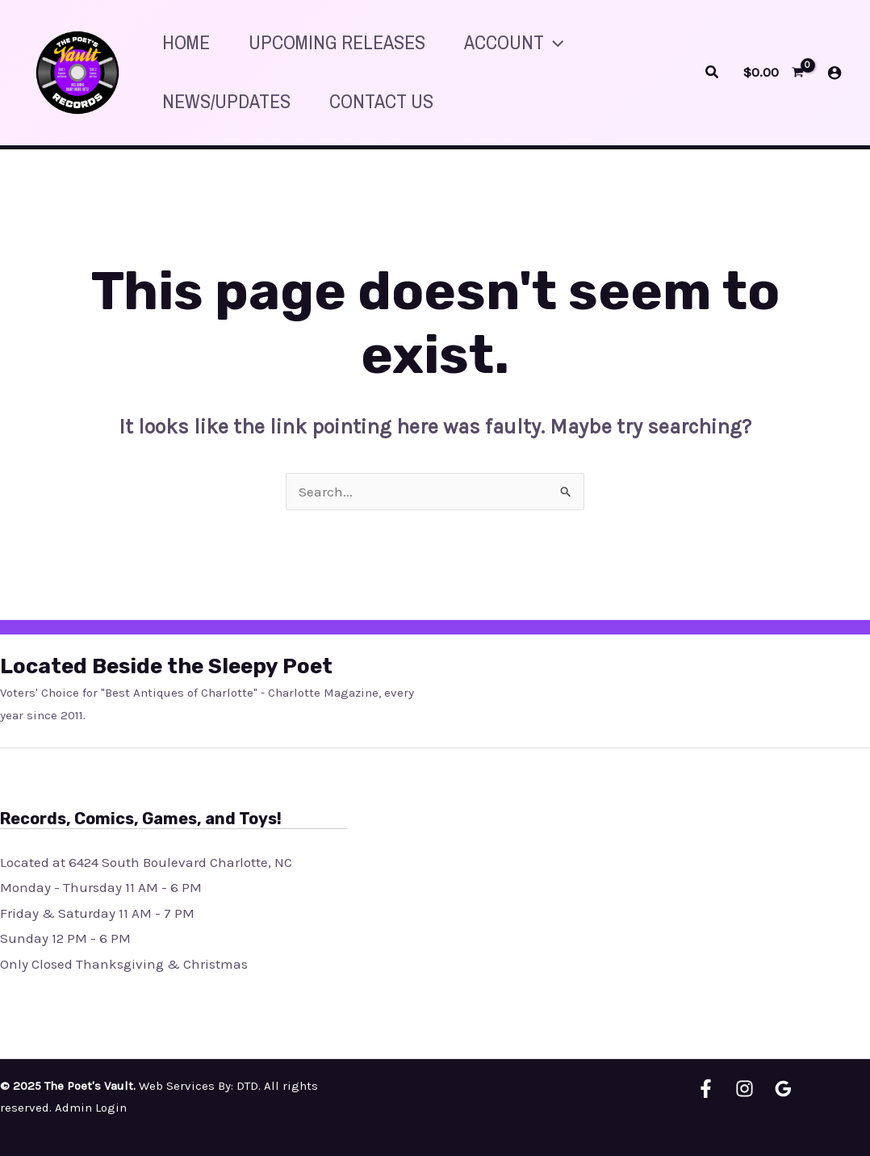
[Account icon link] (834, 72)
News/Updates (226, 101)
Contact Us (381, 101)
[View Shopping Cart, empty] (773, 72)
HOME (186, 42)
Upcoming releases (337, 42)
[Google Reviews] (783, 1088)
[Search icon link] (712, 72)
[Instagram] (744, 1088)
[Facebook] (705, 1088)
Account (513, 42)
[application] (553, 42)
